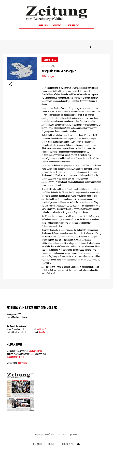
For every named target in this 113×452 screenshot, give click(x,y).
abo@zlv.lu (22, 362)
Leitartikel (50, 59)
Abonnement (72, 25)
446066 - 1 (41, 329)
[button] (56, 34)
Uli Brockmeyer (48, 76)
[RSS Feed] (78, 444)
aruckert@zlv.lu (35, 350)
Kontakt (57, 25)
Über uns (43, 25)
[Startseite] (56, 13)
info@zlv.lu (43, 332)
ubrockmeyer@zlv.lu (15, 356)
